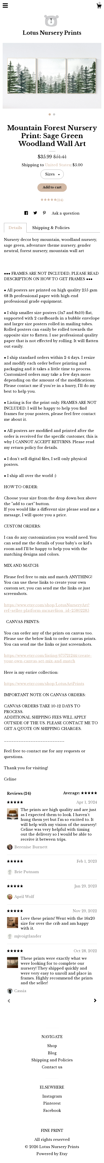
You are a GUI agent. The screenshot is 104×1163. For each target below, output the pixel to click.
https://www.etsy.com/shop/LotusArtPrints (44, 683)
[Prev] (9, 1001)
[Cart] (99, 6)
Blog (52, 1053)
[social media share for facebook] (26, 213)
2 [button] (54, 114)
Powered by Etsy (52, 1154)
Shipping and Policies (52, 1060)
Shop (52, 1046)
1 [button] (50, 114)
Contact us (52, 1067)
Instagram (52, 1096)
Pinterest (52, 1103)
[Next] (95, 1001)
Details (15, 228)
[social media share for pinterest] (45, 213)
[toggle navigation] (5, 5)
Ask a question (66, 213)
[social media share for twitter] (35, 213)
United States (58, 165)
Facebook (52, 1110)
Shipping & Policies (51, 228)
